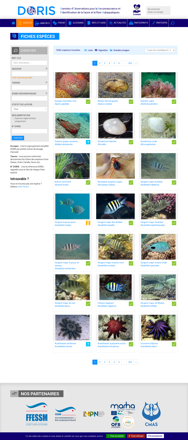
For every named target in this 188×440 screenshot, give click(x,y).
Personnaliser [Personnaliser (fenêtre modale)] (155, 436)
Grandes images (119, 50)
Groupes (16, 69)
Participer (159, 23)
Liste (88, 50)
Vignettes (101, 50)
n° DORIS (16, 126)
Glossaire (75, 23)
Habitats (42, 23)
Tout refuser (136, 436)
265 (130, 63)
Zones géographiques (24, 93)
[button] (172, 23)
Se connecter (154, 9)
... (124, 63)
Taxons (16, 83)
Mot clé (16, 58)
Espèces (25, 23)
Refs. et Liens (96, 23)
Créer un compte (155, 12)
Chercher (17, 138)
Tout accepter (116, 436)
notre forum (23, 186)
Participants (138, 23)
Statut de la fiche (22, 104)
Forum (58, 23)
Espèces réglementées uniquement (24, 119)
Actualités (117, 23)
